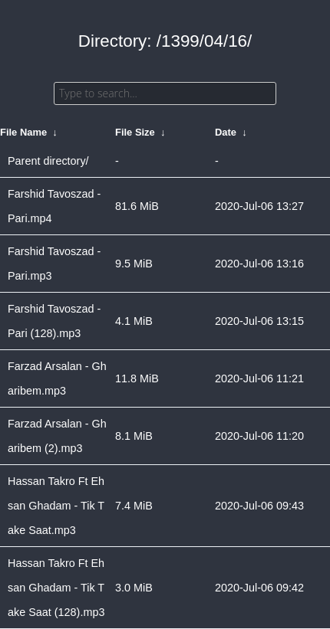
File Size (135, 132)
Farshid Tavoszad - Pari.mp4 (54, 206)
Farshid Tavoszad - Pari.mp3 (54, 263)
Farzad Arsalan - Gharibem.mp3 (57, 378)
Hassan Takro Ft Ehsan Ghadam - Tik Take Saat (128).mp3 (56, 587)
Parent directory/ (48, 161)
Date (225, 132)
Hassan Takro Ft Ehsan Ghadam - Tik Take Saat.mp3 (56, 505)
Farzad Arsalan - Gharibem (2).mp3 (57, 436)
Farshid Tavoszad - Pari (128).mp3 (54, 321)
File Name (23, 132)
